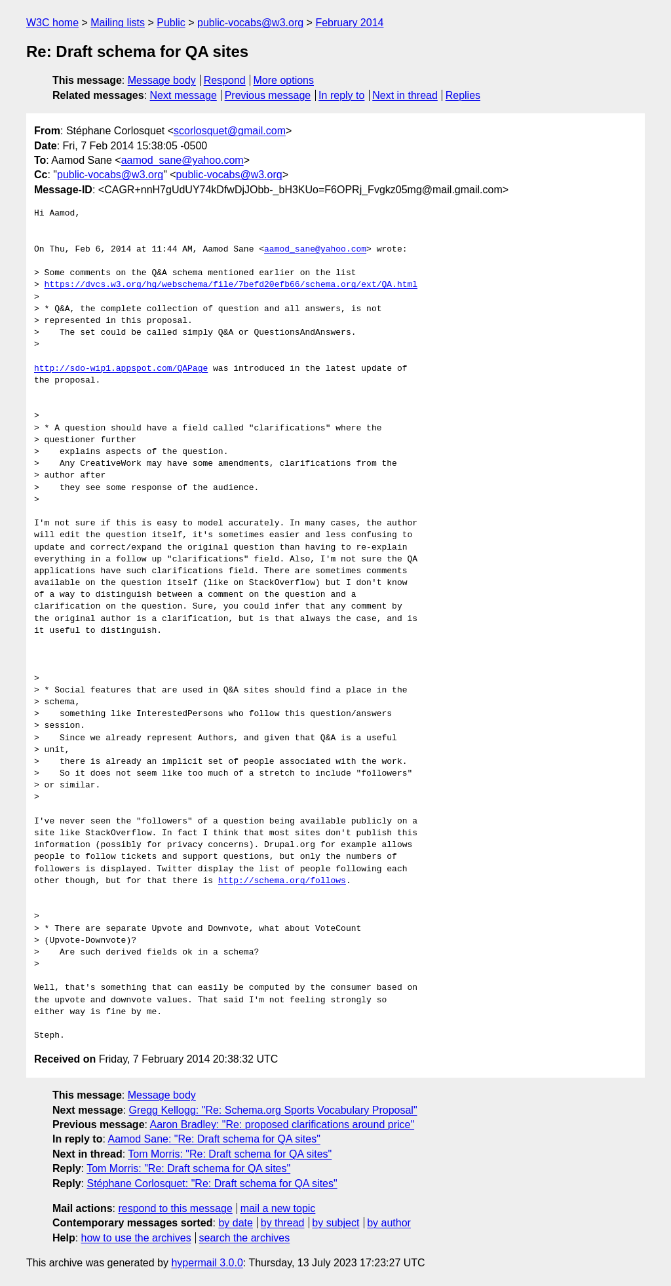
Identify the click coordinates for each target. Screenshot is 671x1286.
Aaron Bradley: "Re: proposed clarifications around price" (282, 1124)
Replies (463, 95)
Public (171, 22)
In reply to (341, 95)
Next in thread (405, 95)
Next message (183, 95)
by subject (335, 1222)
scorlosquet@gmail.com (230, 130)
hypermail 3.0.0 (206, 1262)
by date (235, 1222)
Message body (162, 80)
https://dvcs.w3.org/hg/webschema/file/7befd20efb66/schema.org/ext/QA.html (231, 285)
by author (389, 1222)
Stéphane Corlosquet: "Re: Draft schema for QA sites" (211, 1183)
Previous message (268, 95)
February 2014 (349, 22)
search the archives (244, 1237)
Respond (225, 80)
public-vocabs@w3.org (250, 22)
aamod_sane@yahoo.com (182, 160)
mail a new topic (278, 1208)
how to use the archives (136, 1237)
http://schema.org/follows (282, 881)
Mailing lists (117, 22)
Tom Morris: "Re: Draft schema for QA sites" (230, 1154)
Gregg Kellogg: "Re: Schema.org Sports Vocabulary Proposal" (273, 1110)
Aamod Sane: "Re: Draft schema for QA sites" (213, 1138)
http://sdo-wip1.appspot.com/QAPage (121, 369)
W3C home (52, 22)
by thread (283, 1222)
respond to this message (175, 1208)
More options (284, 80)
